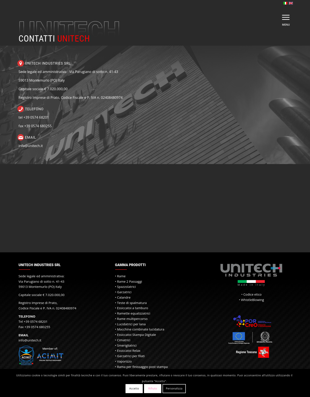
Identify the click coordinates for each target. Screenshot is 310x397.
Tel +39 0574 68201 (33, 321)
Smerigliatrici (127, 345)
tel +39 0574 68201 (34, 117)
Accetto (134, 388)
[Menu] (284, 17)
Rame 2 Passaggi (129, 281)
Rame (121, 276)
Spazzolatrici (126, 286)
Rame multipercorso (132, 318)
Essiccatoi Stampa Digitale (136, 334)
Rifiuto (152, 388)
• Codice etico (251, 294)
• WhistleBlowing (251, 300)
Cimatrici (123, 340)
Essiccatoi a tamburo (132, 308)
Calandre (124, 297)
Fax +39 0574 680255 (34, 327)
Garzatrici (124, 292)
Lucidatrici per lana (131, 324)
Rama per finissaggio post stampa (142, 366)
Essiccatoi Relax (129, 350)
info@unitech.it (31, 145)
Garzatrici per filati (131, 356)
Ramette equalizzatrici (133, 313)
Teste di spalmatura (132, 303)
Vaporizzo (124, 361)
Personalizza (174, 388)
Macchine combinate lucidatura (140, 329)
